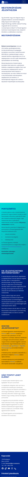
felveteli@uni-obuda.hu (12, 440)
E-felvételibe (5, 346)
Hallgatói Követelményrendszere (11, 246)
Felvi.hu (3, 333)
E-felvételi (20, 290)
